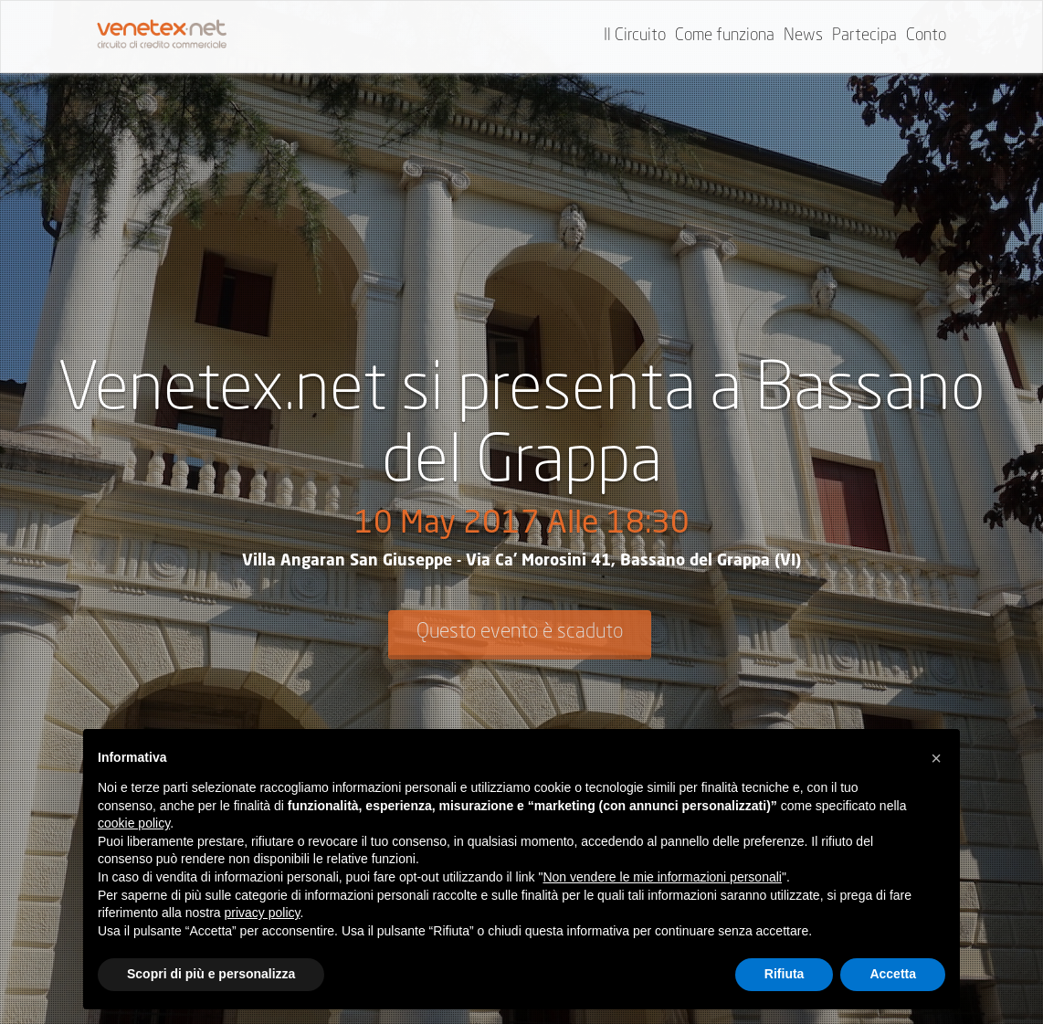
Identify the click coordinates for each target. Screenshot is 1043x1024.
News (803, 35)
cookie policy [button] (134, 823)
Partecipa (864, 35)
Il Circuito (635, 35)
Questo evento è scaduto (519, 632)
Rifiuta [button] (784, 973)
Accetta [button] (892, 973)
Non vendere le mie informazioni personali (662, 877)
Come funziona (724, 35)
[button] (936, 758)
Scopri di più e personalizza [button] (211, 973)
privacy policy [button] (262, 912)
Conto (926, 35)
